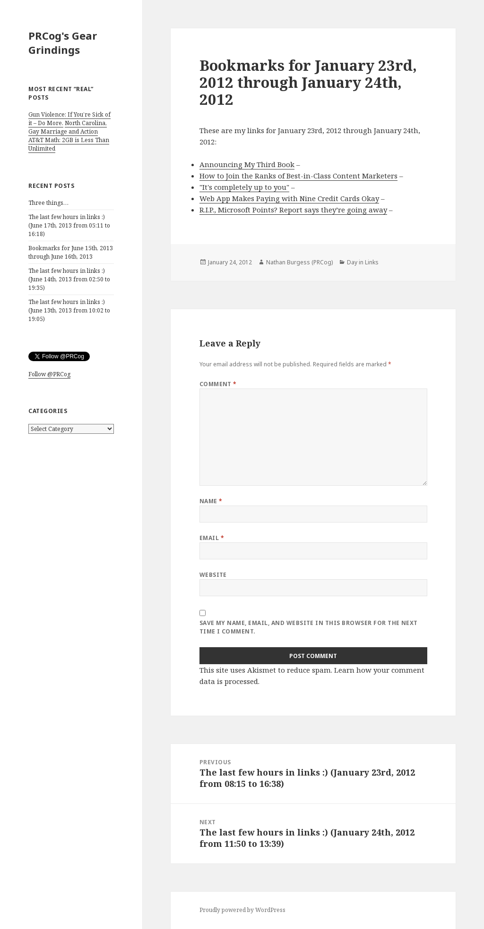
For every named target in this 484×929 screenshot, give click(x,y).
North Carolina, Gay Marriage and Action (67, 127)
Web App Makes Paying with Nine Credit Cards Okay (289, 198)
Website (213, 575)
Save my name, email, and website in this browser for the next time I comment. (308, 627)
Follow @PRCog (49, 374)
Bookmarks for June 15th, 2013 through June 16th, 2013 (70, 252)
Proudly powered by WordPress (242, 910)
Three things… (48, 203)
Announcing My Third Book (246, 164)
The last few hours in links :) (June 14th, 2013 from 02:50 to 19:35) (69, 279)
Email (211, 538)
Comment (218, 384)
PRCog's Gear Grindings (62, 42)
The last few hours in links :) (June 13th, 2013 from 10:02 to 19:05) (69, 310)
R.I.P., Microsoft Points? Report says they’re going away (293, 209)
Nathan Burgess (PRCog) (299, 262)
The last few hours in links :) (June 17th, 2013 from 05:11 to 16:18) (69, 225)
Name (211, 501)
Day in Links (363, 262)
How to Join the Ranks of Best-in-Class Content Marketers (298, 175)
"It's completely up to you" (244, 187)
